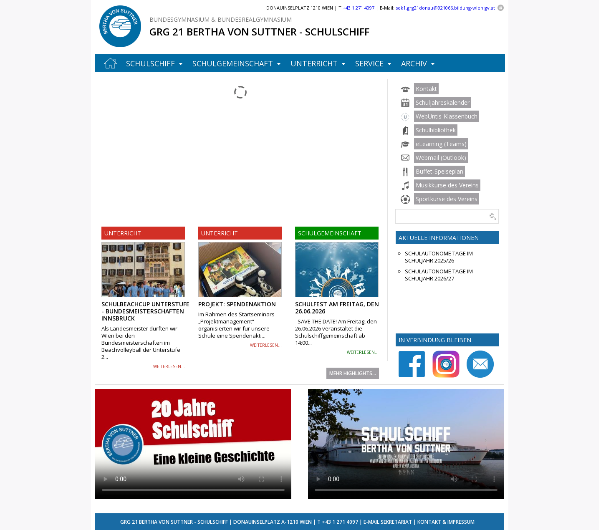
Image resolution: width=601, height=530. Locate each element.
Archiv (414, 63)
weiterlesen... (169, 366)
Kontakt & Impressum (446, 521)
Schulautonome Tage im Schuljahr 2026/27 (439, 275)
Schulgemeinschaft (232, 63)
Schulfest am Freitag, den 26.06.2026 (337, 307)
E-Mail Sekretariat (388, 521)
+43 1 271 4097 (340, 521)
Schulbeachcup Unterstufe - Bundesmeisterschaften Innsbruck (145, 311)
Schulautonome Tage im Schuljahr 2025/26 (439, 257)
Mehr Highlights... (352, 373)
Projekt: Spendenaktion (237, 304)
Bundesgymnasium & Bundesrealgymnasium (220, 19)
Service (369, 63)
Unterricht (314, 63)
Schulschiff (150, 63)
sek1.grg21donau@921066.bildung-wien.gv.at (445, 8)
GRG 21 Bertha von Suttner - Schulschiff (259, 31)
